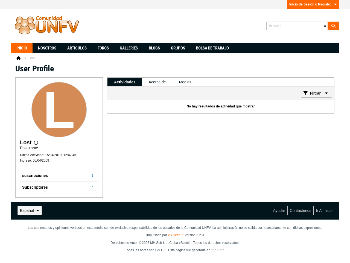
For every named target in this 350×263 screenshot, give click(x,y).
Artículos (77, 48)
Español (29, 210)
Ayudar (279, 210)
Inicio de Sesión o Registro (313, 4)
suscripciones (35, 175)
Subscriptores (35, 187)
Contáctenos (300, 210)
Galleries (129, 48)
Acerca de (157, 82)
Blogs (154, 48)
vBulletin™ (175, 235)
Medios (185, 82)
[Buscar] (297, 26)
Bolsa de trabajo (212, 48)
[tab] (124, 82)
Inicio (21, 48)
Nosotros (47, 48)
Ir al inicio (324, 210)
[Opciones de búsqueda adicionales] (325, 26)
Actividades (125, 82)
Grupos (178, 48)
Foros (103, 48)
